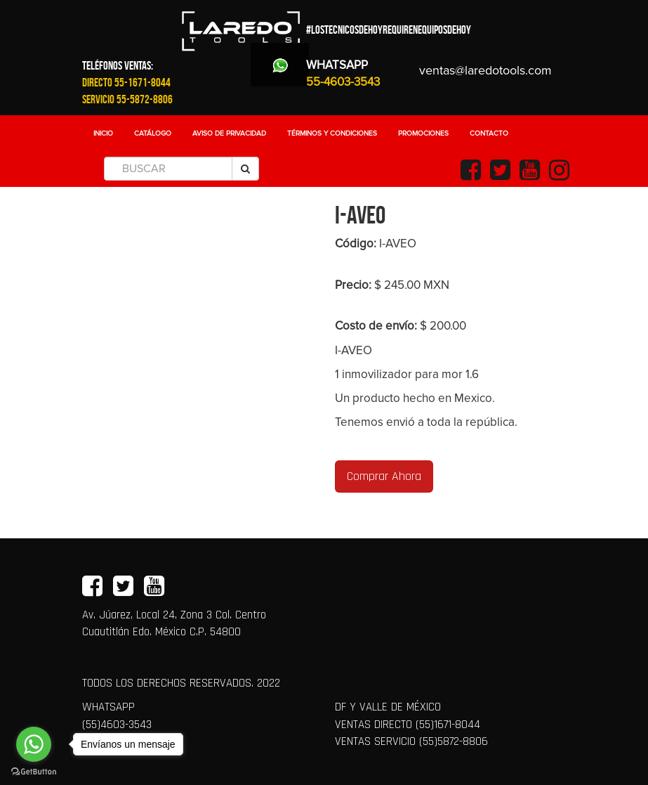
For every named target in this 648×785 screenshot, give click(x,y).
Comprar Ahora (384, 476)
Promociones (423, 133)
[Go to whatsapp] (33, 744)
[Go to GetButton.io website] (33, 771)
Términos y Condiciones (332, 133)
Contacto (489, 133)
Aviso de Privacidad (229, 133)
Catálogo (152, 133)
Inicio (103, 133)
